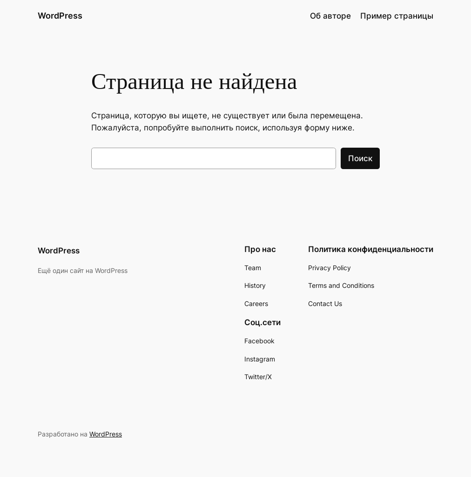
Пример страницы (396, 15)
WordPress (60, 15)
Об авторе (330, 15)
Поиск (360, 158)
